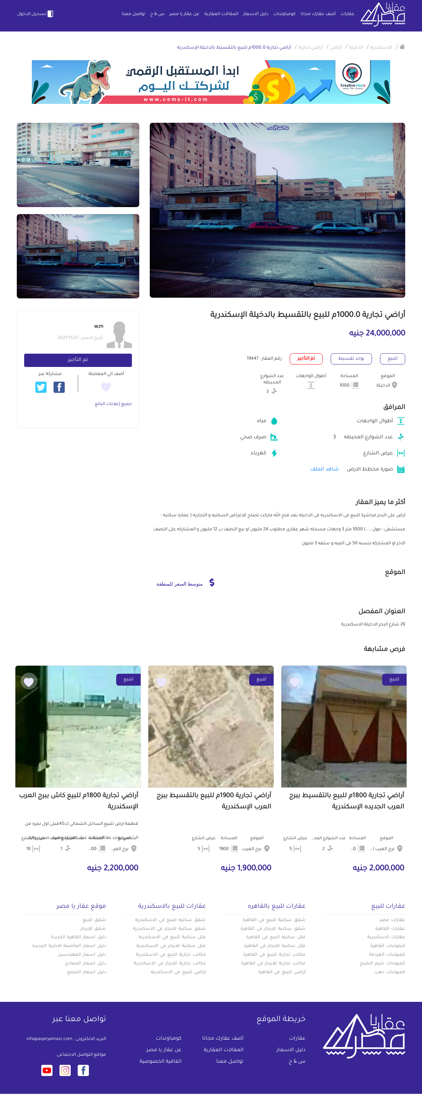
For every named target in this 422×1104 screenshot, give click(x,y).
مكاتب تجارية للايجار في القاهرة (273, 963)
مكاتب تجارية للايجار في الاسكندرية (170, 963)
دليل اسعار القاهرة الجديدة (78, 937)
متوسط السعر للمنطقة (185, 582)
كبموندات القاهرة (387, 946)
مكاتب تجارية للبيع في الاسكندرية (171, 955)
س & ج (157, 14)
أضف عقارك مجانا (318, 14)
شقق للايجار (93, 929)
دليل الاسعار (255, 14)
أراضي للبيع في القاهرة (281, 972)
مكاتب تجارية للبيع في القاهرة (274, 955)
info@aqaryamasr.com (49, 1039)
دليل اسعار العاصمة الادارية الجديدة (69, 946)
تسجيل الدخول (36, 14)
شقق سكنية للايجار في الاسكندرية (169, 929)
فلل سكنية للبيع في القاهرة (275, 937)
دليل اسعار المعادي (85, 963)
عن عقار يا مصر (184, 14)
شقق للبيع (94, 920)
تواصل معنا (133, 14)
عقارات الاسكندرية (386, 937)
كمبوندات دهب (389, 972)
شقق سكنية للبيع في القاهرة (273, 920)
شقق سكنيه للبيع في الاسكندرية (170, 920)
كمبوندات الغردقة (387, 955)
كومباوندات (284, 14)
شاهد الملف (324, 470)
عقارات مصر (392, 920)
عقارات (347, 14)
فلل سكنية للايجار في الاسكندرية (171, 946)
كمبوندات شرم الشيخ (382, 963)
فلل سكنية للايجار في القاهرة (274, 946)
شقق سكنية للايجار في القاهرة (272, 929)
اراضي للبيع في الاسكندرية (178, 972)
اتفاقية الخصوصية (161, 1062)
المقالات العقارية (221, 14)
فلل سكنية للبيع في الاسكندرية (172, 937)
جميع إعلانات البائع (113, 404)
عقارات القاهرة (390, 929)
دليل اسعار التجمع (86, 972)
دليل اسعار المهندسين (82, 955)
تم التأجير (78, 360)
